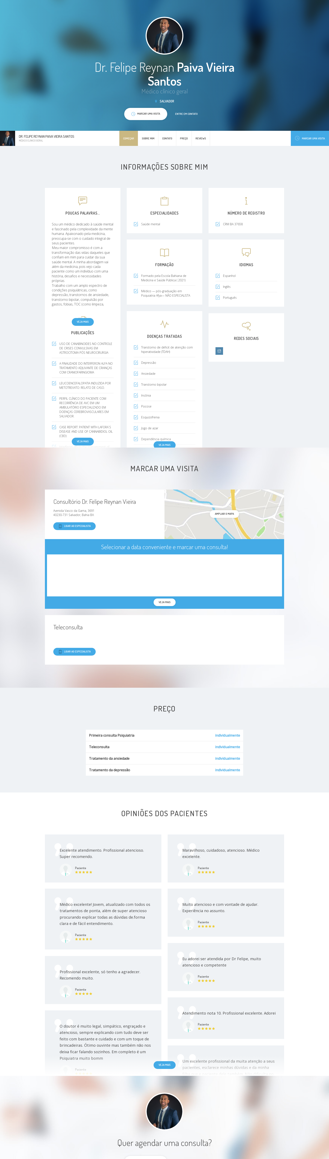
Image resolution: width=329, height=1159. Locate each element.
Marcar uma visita (310, 138)
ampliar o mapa (224, 513)
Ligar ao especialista (74, 526)
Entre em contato (186, 113)
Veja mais (83, 321)
